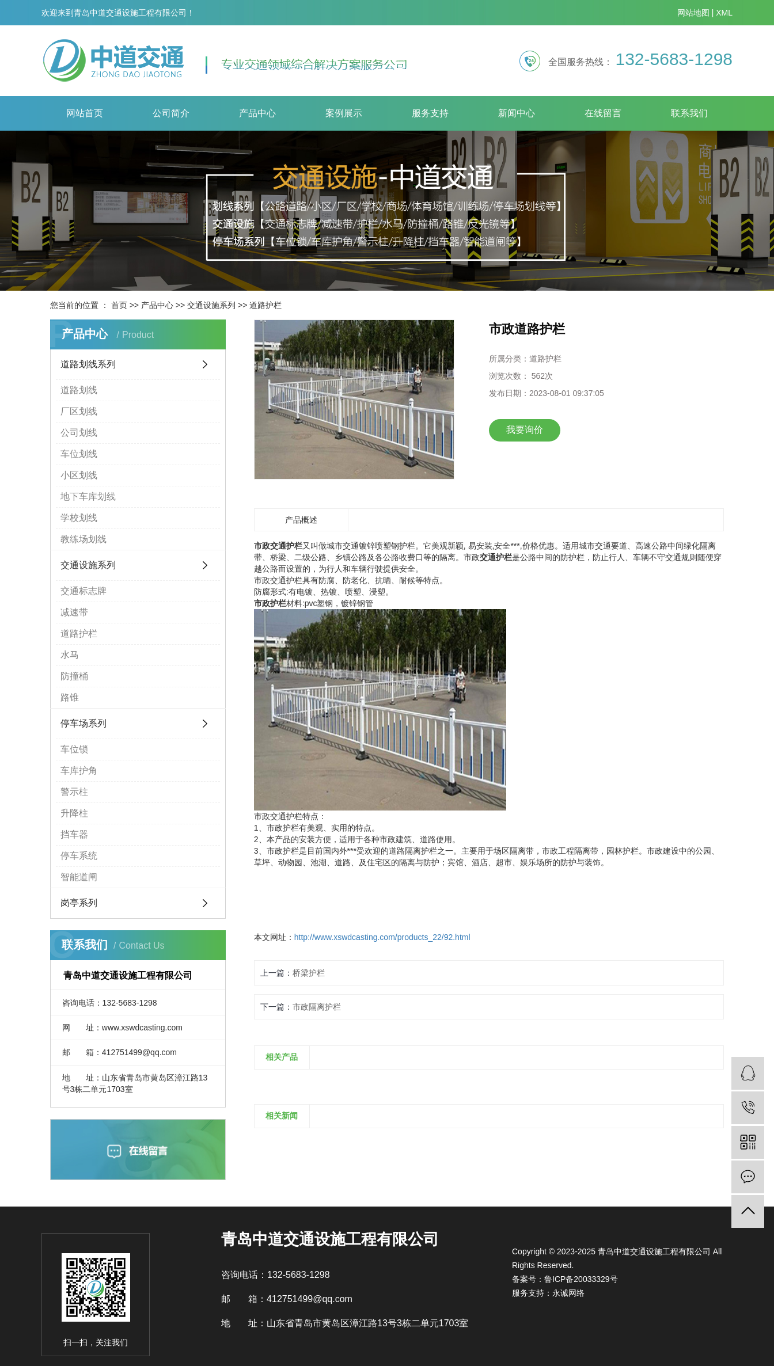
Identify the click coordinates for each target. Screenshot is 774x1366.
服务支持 (430, 113)
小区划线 (78, 475)
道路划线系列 (88, 364)
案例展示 (343, 113)
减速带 (74, 612)
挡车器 (74, 834)
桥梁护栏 (309, 972)
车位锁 (74, 749)
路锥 (69, 697)
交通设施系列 (211, 305)
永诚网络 (568, 1292)
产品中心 (257, 113)
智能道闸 (78, 877)
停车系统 (78, 856)
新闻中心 (516, 113)
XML (724, 12)
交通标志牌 (83, 591)
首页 (119, 305)
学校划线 (78, 518)
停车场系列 (83, 723)
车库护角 (78, 770)
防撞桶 (74, 676)
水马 (69, 655)
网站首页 (84, 113)
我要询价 (524, 430)
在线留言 (603, 113)
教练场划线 (83, 539)
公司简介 (171, 113)
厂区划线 (78, 411)
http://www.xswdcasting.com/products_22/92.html (382, 937)
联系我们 (689, 113)
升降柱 (74, 813)
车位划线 (78, 454)
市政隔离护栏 (317, 1006)
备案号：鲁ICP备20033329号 (565, 1279)
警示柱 (74, 792)
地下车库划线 (88, 496)
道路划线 (78, 390)
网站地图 (693, 12)
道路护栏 (265, 305)
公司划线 (78, 432)
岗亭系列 (78, 903)
